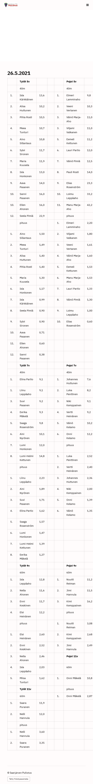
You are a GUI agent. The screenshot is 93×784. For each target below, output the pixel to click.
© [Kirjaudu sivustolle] (8, 772)
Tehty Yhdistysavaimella (18, 779)
